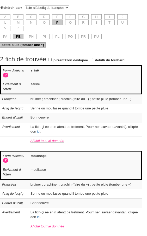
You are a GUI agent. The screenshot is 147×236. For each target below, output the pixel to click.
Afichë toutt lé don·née (47, 141)
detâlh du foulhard (110, 60)
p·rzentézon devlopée (70, 60)
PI (44, 36)
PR (83, 36)
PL (57, 36)
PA (5, 36)
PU (96, 36)
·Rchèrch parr (11, 8)
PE (18, 36)
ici (38, 131)
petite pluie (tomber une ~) (23, 45)
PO (70, 36)
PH (31, 36)
